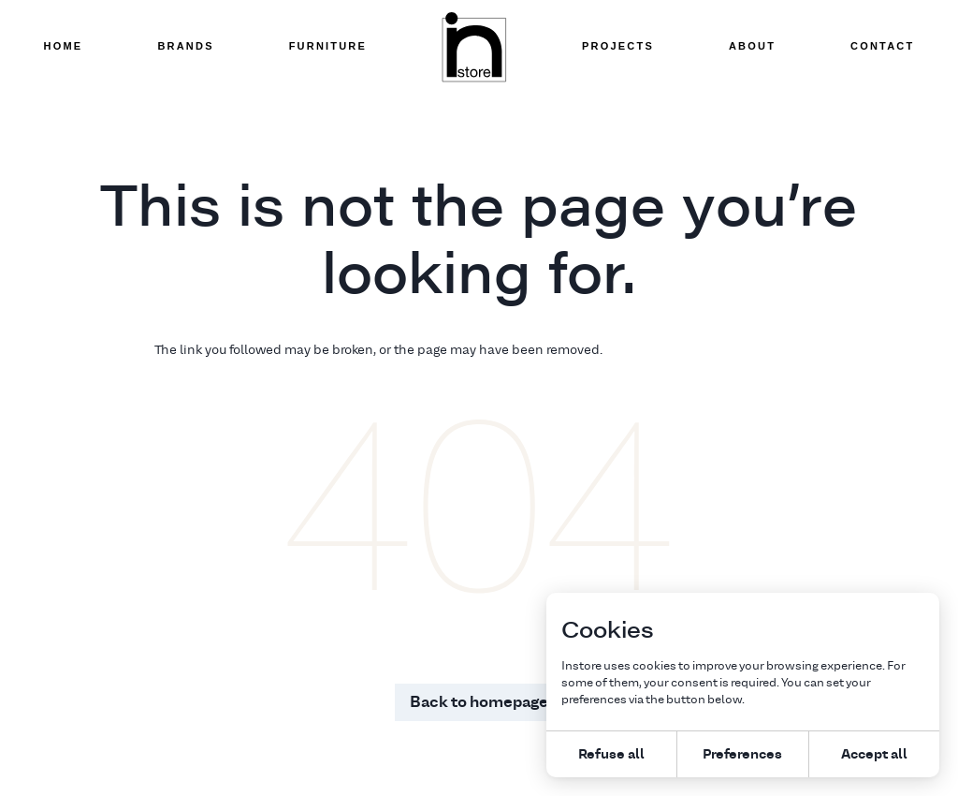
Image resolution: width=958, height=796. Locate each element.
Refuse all (611, 753)
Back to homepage (479, 702)
